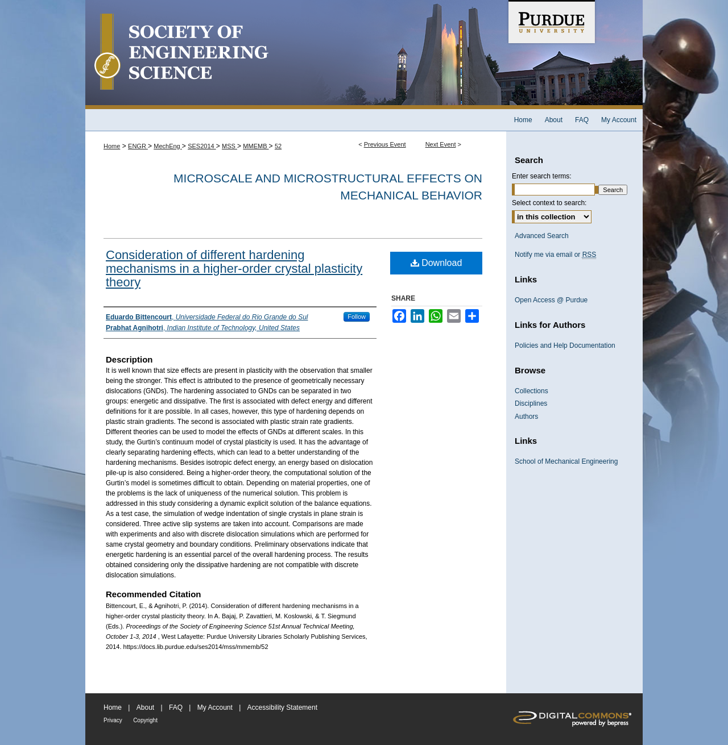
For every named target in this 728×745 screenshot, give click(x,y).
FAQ (176, 707)
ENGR (138, 146)
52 (278, 146)
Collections (531, 391)
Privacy (113, 720)
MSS (229, 146)
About (145, 707)
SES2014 (202, 146)
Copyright (145, 720)
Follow (357, 316)
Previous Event (385, 144)
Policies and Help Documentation (565, 345)
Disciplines (531, 403)
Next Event (440, 144)
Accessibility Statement (282, 707)
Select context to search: (549, 203)
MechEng (168, 146)
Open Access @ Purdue (551, 300)
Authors (526, 417)
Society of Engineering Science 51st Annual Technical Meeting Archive (295, 54)
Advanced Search (542, 236)
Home (112, 146)
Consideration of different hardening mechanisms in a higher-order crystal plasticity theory (234, 268)
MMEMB (255, 146)
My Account (215, 707)
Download (436, 263)
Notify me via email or (555, 255)
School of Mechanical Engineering (566, 461)
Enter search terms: (542, 176)
